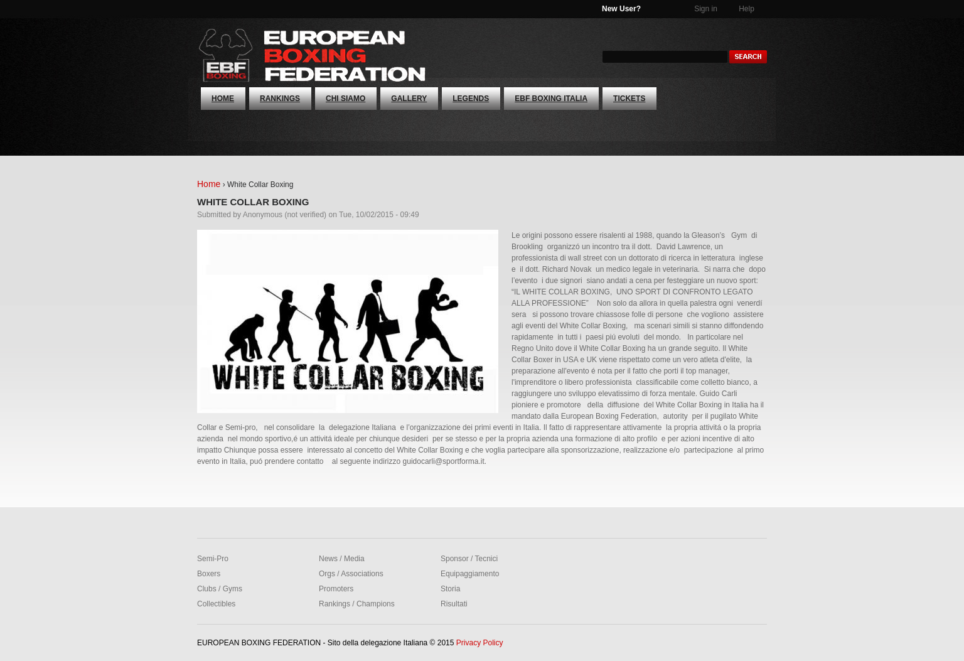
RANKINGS (280, 98)
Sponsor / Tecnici (469, 558)
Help (746, 8)
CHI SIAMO (345, 98)
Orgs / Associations (351, 573)
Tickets (629, 98)
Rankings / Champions (357, 603)
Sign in (705, 8)
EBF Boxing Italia (551, 98)
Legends (471, 98)
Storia (450, 588)
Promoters (336, 588)
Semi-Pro (212, 558)
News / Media (342, 558)
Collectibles (216, 603)
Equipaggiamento (470, 573)
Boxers (208, 573)
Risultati (454, 603)
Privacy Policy (479, 642)
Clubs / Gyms (219, 588)
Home (223, 98)
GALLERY (409, 98)
